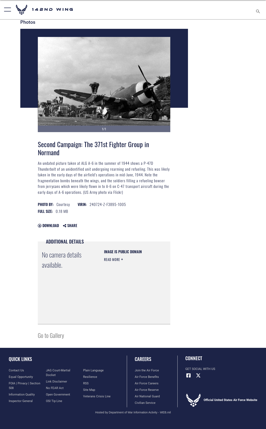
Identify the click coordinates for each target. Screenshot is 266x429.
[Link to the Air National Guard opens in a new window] (147, 396)
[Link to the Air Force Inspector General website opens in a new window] (21, 401)
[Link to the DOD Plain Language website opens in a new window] (93, 370)
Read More (112, 259)
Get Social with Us (200, 369)
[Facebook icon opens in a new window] (188, 375)
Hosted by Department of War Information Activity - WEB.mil (133, 412)
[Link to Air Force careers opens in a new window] (147, 383)
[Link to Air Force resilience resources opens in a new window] (90, 377)
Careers (143, 359)
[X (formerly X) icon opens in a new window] (198, 375)
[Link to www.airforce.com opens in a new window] (147, 370)
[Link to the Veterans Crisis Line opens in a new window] (97, 396)
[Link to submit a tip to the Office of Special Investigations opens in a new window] (54, 401)
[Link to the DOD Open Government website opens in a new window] (58, 394)
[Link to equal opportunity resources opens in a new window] (21, 377)
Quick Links (20, 359)
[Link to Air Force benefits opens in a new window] (147, 377)
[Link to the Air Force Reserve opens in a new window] (147, 390)
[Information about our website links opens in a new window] (56, 381)
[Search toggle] (258, 9)
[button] (6, 9)
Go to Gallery (51, 335)
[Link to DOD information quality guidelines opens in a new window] (22, 394)
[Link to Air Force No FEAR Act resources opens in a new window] (55, 388)
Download (48, 225)
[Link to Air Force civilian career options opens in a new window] (145, 403)
